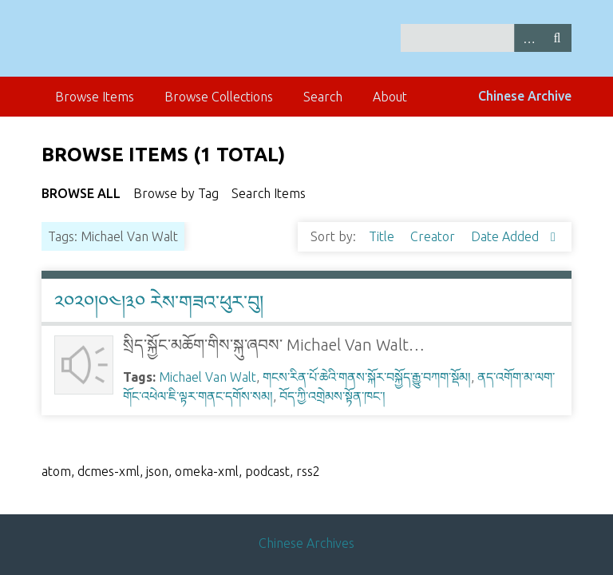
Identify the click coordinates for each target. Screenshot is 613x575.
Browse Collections (218, 96)
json (157, 471)
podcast (267, 471)
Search (557, 38)
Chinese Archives (306, 543)
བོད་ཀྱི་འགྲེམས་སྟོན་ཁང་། (332, 396)
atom (56, 471)
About (390, 96)
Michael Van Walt (207, 377)
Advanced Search (528, 38)
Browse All (81, 193)
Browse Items (94, 96)
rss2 (308, 471)
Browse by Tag (176, 193)
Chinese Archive (524, 96)
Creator (434, 236)
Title (383, 236)
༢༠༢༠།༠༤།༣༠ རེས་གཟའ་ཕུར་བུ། (158, 302)
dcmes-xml (108, 471)
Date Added (506, 236)
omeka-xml (207, 471)
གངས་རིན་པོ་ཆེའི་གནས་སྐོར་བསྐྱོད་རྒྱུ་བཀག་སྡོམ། (367, 377)
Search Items (268, 193)
